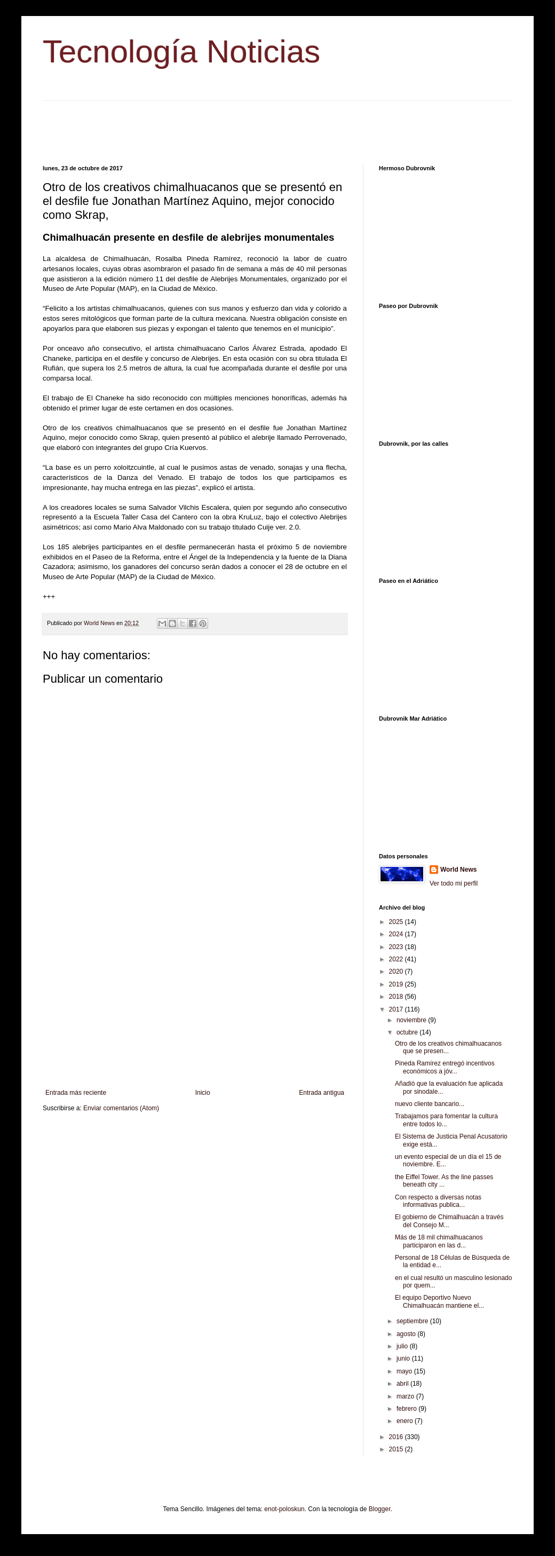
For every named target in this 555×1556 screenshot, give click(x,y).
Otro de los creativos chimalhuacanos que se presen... (448, 1047)
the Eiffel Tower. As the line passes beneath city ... (444, 1180)
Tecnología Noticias (181, 51)
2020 (397, 971)
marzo (406, 1396)
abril (403, 1383)
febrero (407, 1408)
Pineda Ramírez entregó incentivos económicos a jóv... (445, 1067)
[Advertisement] (277, 125)
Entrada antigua (321, 1092)
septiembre (413, 1321)
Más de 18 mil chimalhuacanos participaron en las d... (439, 1241)
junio (404, 1358)
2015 (397, 1449)
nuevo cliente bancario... (429, 1104)
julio (403, 1346)
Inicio (202, 1092)
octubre (408, 1032)
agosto (407, 1334)
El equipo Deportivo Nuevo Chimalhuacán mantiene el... (439, 1301)
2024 (397, 934)
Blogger (380, 1509)
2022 (397, 959)
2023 (397, 947)
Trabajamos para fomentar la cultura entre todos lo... (446, 1119)
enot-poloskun (284, 1509)
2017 (397, 1009)
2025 (397, 922)
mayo (405, 1371)
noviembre (412, 1020)
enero (406, 1421)
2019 (397, 984)
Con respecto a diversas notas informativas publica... (438, 1201)
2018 (397, 996)
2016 (397, 1437)
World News (458, 869)
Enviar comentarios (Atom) (121, 1108)
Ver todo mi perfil (454, 883)
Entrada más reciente (75, 1092)
